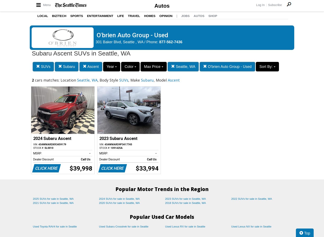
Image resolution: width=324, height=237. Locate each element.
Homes (149, 16)
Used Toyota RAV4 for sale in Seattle (55, 226)
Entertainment (100, 16)
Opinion (165, 16)
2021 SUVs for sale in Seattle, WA (53, 203)
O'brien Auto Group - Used (227, 66)
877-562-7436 (170, 42)
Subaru (66, 66)
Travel (134, 16)
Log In (260, 5)
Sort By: (267, 67)
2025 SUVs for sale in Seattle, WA (53, 198)
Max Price (153, 67)
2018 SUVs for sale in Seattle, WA (185, 203)
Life (120, 16)
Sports (76, 16)
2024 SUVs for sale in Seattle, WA (119, 198)
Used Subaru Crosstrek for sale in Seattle (123, 226)
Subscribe (275, 5)
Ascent (91, 66)
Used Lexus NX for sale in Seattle (251, 226)
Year (112, 67)
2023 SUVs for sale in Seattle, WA (185, 198)
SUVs (43, 66)
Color (130, 67)
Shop (212, 16)
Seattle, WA (183, 66)
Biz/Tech (59, 16)
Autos (162, 6)
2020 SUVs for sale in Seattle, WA (119, 203)
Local (42, 16)
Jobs (185, 16)
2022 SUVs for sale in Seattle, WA (251, 198)
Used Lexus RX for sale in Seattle (185, 226)
